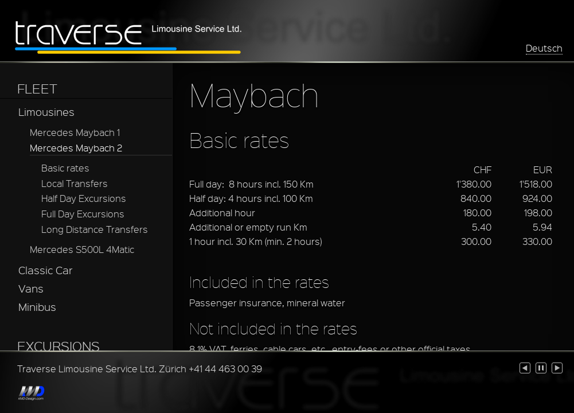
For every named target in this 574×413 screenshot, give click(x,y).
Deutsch (544, 48)
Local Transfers (74, 183)
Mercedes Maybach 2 (76, 148)
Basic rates (65, 168)
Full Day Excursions (82, 214)
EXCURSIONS (58, 345)
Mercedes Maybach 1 (75, 132)
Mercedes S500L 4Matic (82, 249)
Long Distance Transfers (94, 229)
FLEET (37, 88)
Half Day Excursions (83, 198)
